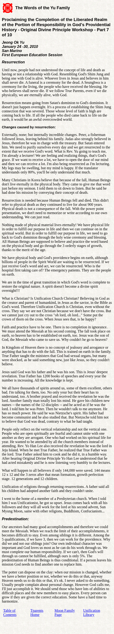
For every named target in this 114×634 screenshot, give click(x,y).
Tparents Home (36, 613)
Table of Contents (9, 613)
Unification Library (91, 613)
